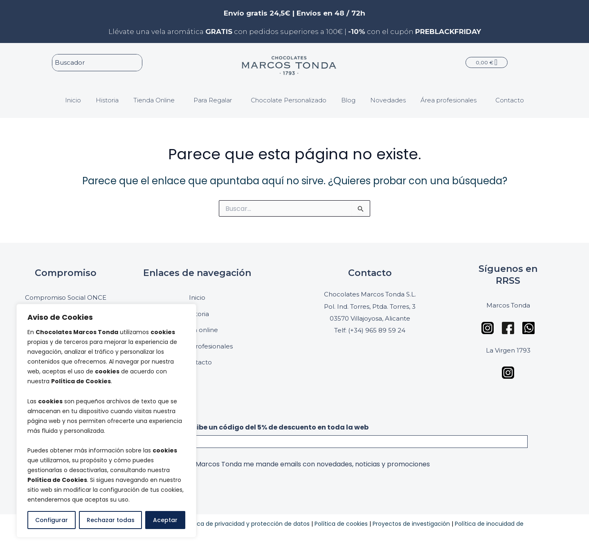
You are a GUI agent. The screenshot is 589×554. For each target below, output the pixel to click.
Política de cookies (341, 524)
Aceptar (165, 520)
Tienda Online (154, 99)
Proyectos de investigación (411, 524)
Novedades (388, 99)
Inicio (73, 99)
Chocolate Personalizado (288, 99)
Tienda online (197, 330)
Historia (107, 99)
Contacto (509, 99)
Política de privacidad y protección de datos (246, 524)
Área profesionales (448, 99)
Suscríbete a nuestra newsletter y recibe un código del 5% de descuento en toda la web (218, 427)
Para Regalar (212, 99)
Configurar (51, 520)
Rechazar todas (111, 520)
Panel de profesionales (197, 346)
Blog (348, 99)
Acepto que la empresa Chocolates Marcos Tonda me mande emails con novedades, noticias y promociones (254, 464)
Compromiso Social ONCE (65, 297)
